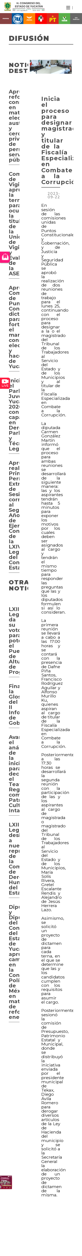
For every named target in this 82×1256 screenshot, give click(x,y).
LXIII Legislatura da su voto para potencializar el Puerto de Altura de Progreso (14, 640)
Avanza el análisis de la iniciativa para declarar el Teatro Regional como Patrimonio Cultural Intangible (14, 774)
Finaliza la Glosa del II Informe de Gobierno (14, 704)
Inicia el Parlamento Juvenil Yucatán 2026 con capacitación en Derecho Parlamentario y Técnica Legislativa (14, 414)
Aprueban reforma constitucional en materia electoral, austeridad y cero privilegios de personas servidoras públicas (14, 125)
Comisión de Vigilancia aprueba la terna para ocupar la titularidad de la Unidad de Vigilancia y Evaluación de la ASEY (14, 224)
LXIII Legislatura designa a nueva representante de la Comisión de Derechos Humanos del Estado (14, 858)
